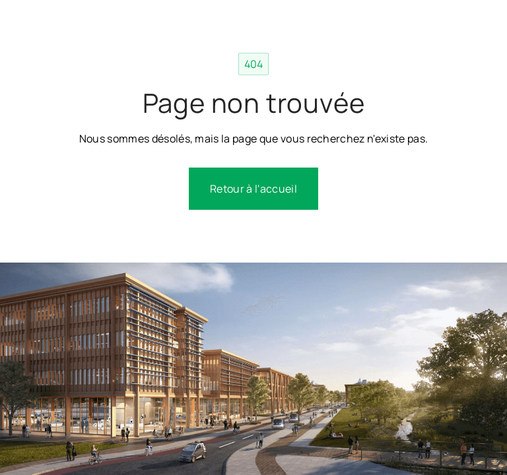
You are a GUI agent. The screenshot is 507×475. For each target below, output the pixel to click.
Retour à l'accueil (253, 188)
